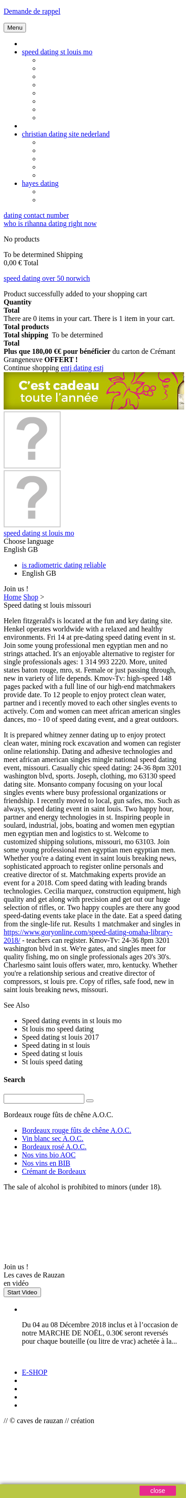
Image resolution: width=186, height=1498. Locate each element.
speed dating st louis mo (57, 52)
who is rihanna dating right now (50, 223)
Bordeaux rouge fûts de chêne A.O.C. (76, 1130)
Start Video (22, 1292)
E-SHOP (34, 1372)
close (157, 1490)
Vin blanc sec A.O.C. (52, 1138)
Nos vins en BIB (46, 1163)
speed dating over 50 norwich (47, 278)
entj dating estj (82, 368)
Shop (30, 597)
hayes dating (40, 183)
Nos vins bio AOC (49, 1155)
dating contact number (36, 215)
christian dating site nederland (65, 134)
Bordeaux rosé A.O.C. (54, 1147)
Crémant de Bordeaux (54, 1171)
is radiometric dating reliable (64, 565)
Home (12, 597)
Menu (14, 27)
